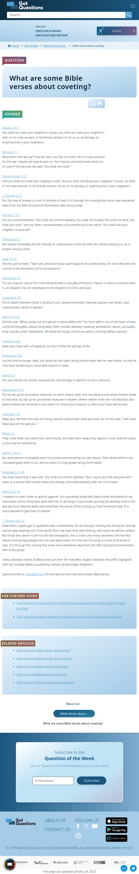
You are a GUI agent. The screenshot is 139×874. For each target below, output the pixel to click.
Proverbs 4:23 (11, 341)
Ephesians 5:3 (11, 239)
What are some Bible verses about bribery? (44, 658)
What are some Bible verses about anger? (43, 650)
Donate (116, 31)
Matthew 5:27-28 (13, 472)
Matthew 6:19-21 (13, 390)
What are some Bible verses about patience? (45, 682)
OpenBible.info (35, 574)
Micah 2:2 (8, 433)
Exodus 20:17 (11, 128)
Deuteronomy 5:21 (14, 176)
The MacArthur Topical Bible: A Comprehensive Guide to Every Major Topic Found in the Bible (71, 606)
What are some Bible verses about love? (42, 666)
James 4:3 (8, 375)
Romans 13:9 (10, 215)
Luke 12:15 (9, 259)
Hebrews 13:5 (11, 414)
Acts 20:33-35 (11, 492)
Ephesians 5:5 (11, 278)
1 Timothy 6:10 (12, 196)
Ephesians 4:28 (12, 356)
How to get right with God (52, 35)
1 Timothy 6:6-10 (13, 521)
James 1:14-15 (11, 453)
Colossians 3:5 (11, 298)
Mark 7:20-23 (11, 317)
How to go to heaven (48, 30)
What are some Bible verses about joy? (41, 674)
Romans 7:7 (10, 152)
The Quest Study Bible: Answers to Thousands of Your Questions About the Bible (69, 617)
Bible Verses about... (74, 714)
